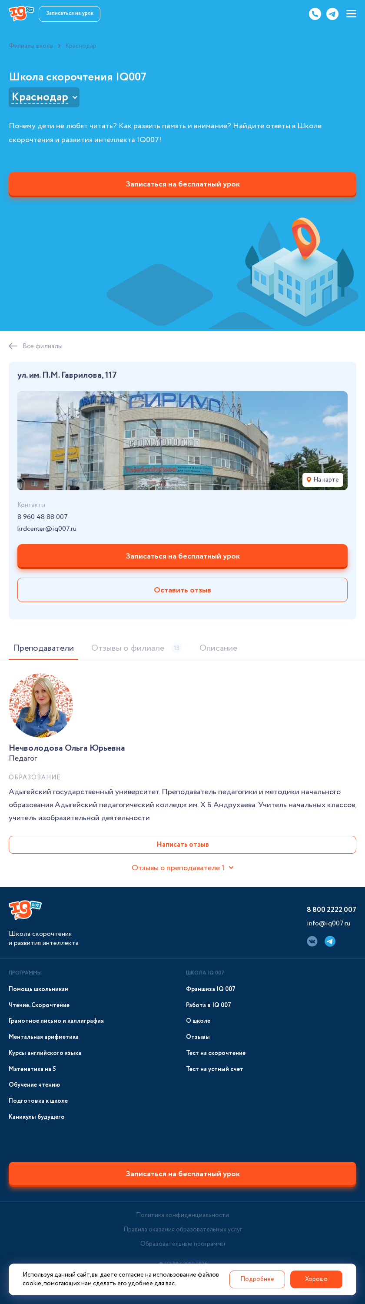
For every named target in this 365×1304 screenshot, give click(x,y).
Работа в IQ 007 (208, 1005)
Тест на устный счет (214, 1069)
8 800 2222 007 (331, 910)
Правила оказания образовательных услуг (182, 1229)
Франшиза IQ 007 (211, 989)
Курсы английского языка (45, 1053)
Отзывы (198, 1037)
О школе (198, 1021)
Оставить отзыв (182, 590)
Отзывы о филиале (136, 648)
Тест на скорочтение (216, 1053)
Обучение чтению (34, 1085)
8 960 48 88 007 (42, 517)
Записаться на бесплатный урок (183, 184)
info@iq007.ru (328, 923)
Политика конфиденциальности (182, 1215)
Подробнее (257, 1279)
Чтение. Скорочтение (39, 1005)
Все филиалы (43, 346)
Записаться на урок (69, 13)
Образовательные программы (182, 1244)
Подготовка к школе (38, 1101)
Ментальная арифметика (44, 1037)
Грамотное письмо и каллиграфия (56, 1021)
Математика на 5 (32, 1069)
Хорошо (316, 1279)
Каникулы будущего (37, 1117)
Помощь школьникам (39, 989)
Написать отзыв (182, 845)
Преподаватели (43, 648)
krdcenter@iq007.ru (46, 529)
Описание (218, 648)
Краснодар (39, 97)
